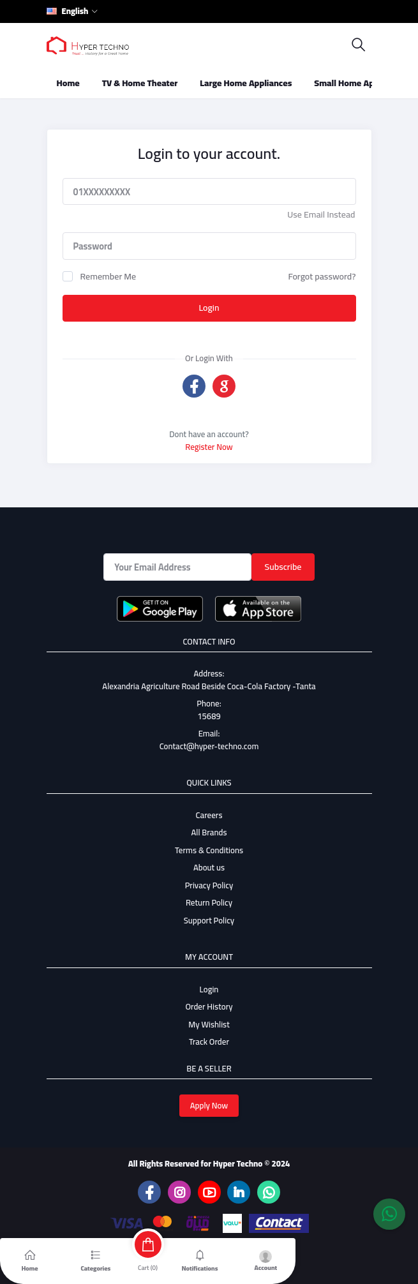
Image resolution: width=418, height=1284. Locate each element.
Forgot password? (321, 276)
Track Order (209, 1041)
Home (68, 83)
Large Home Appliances (246, 83)
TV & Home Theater (140, 83)
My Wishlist (209, 1024)
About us (209, 867)
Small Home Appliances (360, 83)
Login (208, 307)
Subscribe (283, 566)
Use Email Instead (321, 214)
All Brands (209, 832)
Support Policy (209, 920)
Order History (208, 1006)
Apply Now (209, 1105)
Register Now (209, 446)
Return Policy (209, 902)
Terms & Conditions (209, 850)
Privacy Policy (209, 885)
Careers (209, 815)
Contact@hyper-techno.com (209, 746)
